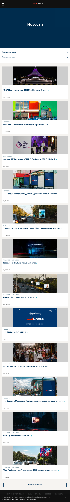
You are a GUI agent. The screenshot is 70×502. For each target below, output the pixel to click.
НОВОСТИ (48, 494)
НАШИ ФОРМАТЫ (34, 494)
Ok (66, 497)
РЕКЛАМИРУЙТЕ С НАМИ (15, 494)
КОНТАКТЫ (59, 494)
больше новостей (35, 484)
